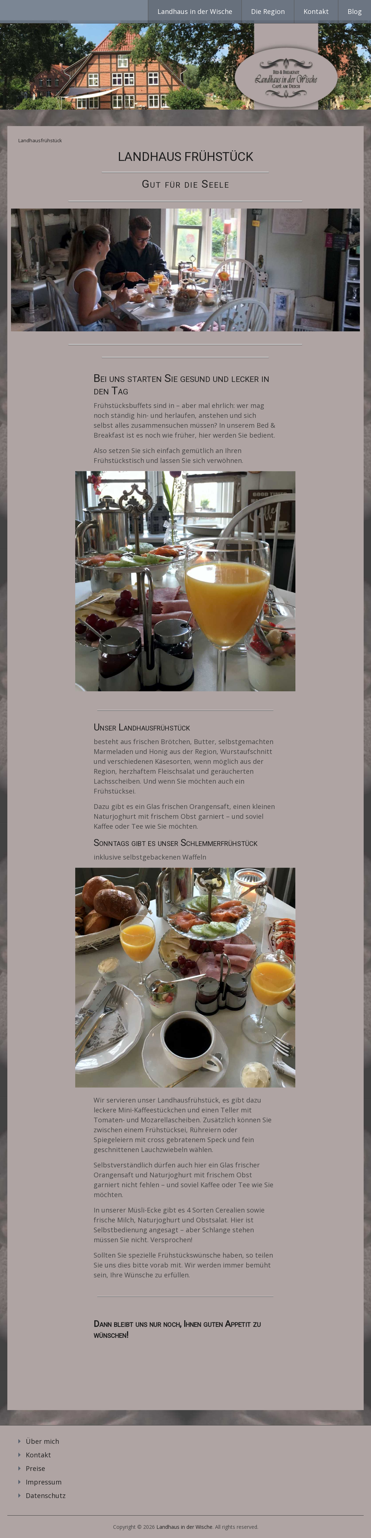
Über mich (42, 1441)
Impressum (44, 1482)
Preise (35, 1468)
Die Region (268, 11)
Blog (355, 11)
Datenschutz (46, 1495)
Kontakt (316, 11)
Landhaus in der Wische (194, 11)
